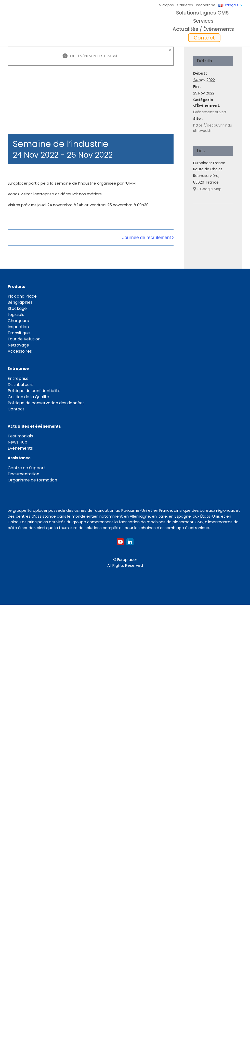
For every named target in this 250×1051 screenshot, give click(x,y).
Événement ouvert (210, 112)
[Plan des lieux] (213, 219)
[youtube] (120, 541)
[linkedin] (130, 541)
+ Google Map (209, 188)
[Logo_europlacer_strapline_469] (42, 21)
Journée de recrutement (146, 237)
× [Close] (170, 50)
